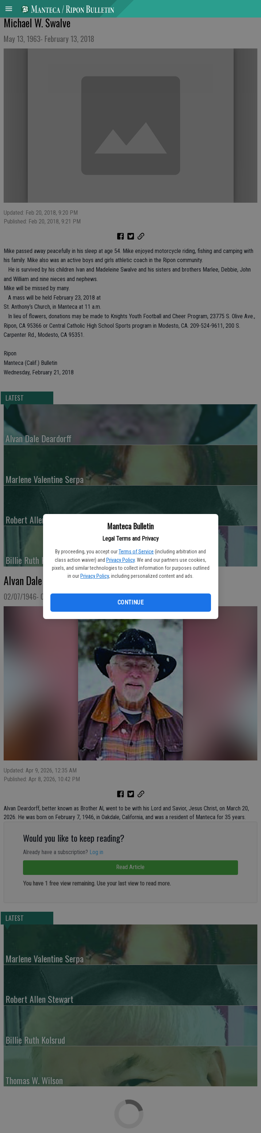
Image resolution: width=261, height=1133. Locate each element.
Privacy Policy (120, 560)
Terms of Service (136, 551)
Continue (130, 602)
